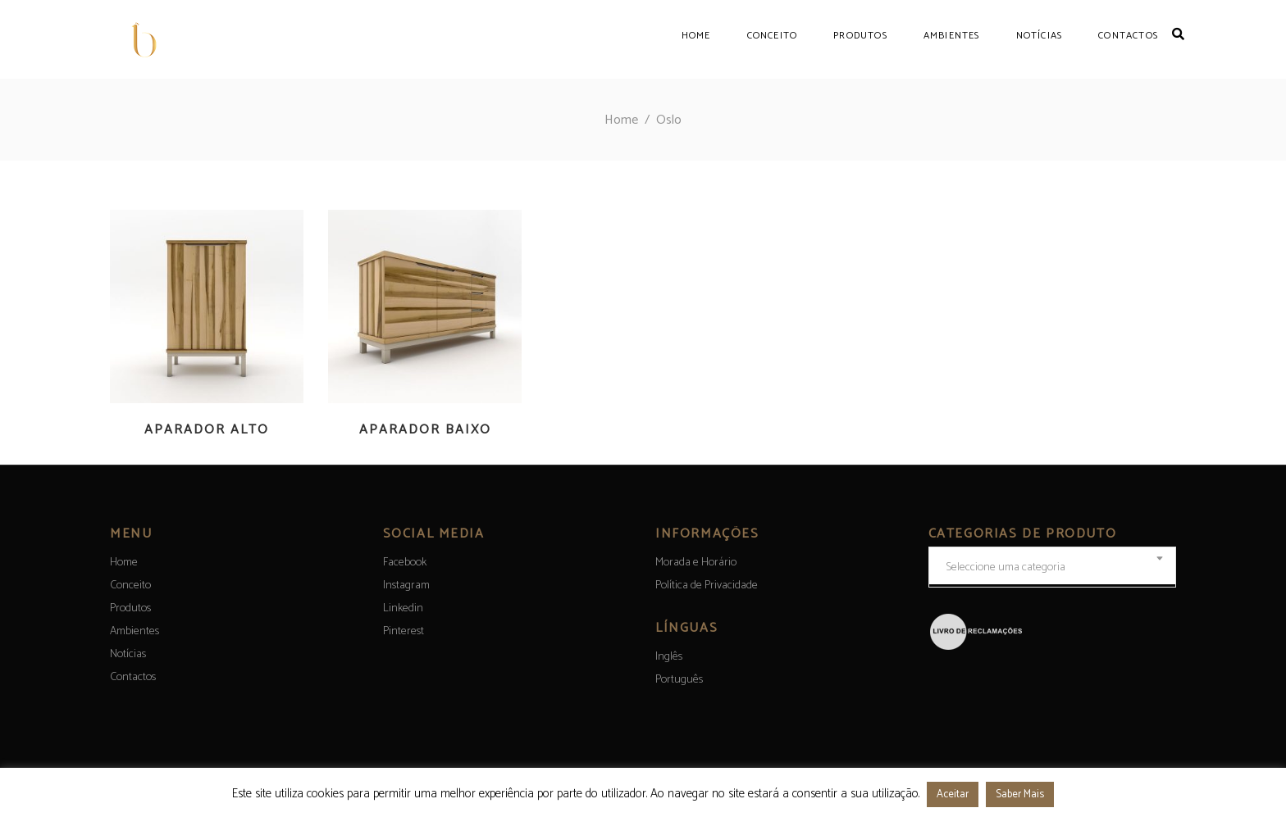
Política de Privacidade (706, 585)
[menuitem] (668, 656)
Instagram (406, 585)
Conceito (130, 585)
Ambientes (134, 631)
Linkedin (403, 608)
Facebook (404, 562)
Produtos (130, 608)
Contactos (133, 677)
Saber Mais (1020, 794)
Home (621, 120)
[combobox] (1052, 567)
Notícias (128, 654)
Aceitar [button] (953, 794)
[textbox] (1052, 567)
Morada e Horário (695, 562)
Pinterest (403, 631)
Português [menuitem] (679, 679)
